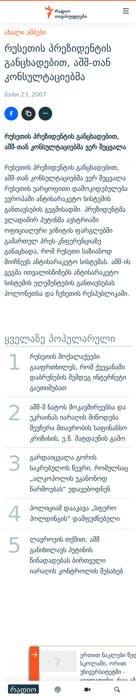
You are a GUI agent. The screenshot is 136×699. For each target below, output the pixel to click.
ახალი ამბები (25, 32)
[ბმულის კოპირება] (28, 114)
